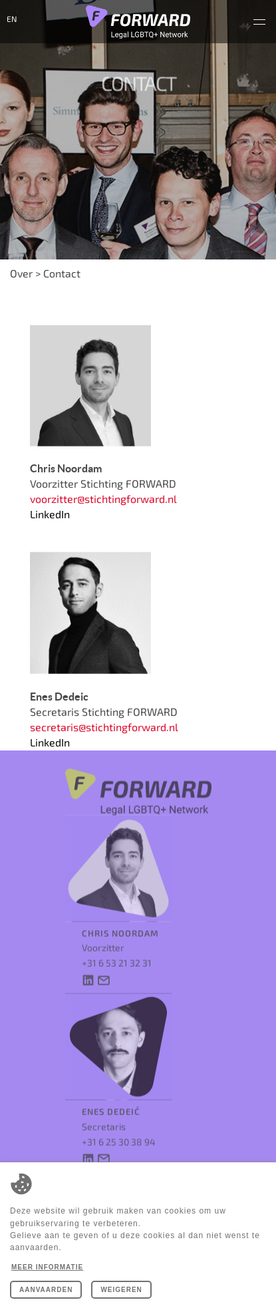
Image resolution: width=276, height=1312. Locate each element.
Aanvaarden (45, 1289)
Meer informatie (47, 1267)
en (12, 18)
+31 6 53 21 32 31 (117, 952)
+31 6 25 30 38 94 (119, 1130)
